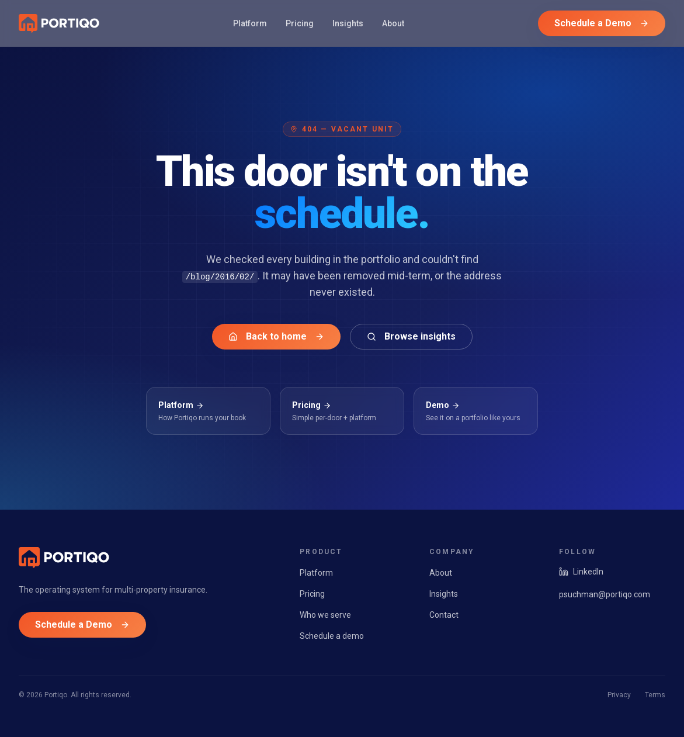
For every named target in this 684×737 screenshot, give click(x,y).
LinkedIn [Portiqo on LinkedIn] (581, 571)
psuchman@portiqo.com (604, 594)
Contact (444, 615)
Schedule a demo (332, 636)
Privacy (619, 695)
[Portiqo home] (59, 23)
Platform (250, 23)
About (393, 23)
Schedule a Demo (601, 23)
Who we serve (325, 615)
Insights (347, 23)
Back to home (276, 336)
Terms (655, 695)
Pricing (300, 23)
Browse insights (411, 336)
